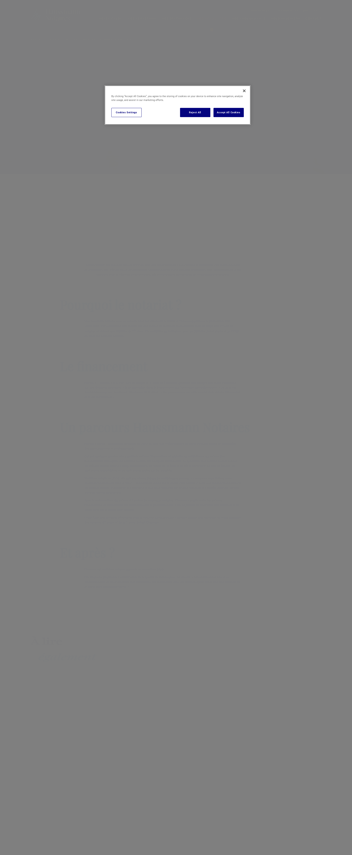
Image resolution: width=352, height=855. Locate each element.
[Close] (244, 91)
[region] (178, 105)
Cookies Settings (126, 112)
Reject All (195, 112)
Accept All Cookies (228, 112)
